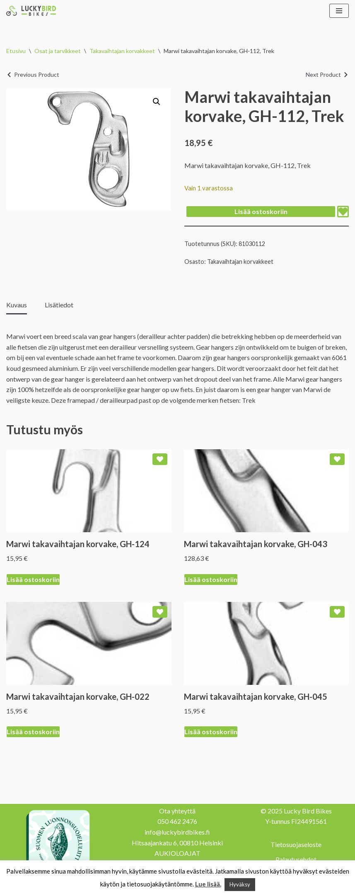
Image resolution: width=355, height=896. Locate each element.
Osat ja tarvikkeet (57, 50)
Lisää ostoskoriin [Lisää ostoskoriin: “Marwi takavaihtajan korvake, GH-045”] (210, 731)
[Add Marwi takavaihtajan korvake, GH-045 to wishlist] (337, 612)
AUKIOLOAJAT (177, 853)
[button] (156, 101)
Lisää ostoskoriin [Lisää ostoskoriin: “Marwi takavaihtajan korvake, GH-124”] (33, 579)
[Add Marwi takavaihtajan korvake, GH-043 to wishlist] (337, 459)
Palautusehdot (295, 859)
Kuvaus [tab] (16, 305)
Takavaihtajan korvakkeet (122, 50)
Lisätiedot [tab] (59, 305)
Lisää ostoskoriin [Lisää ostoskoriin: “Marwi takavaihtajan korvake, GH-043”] (210, 579)
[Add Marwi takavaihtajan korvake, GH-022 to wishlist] (159, 612)
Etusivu (16, 50)
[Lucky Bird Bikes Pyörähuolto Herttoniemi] (31, 11)
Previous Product (36, 74)
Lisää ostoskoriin (260, 211)
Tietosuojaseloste (295, 844)
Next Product (323, 74)
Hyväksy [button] (239, 884)
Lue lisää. (208, 884)
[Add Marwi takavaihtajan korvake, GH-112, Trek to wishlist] (343, 211)
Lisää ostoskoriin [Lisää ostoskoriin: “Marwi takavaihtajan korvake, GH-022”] (33, 731)
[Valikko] (339, 11)
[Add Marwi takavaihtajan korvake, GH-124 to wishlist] (159, 459)
